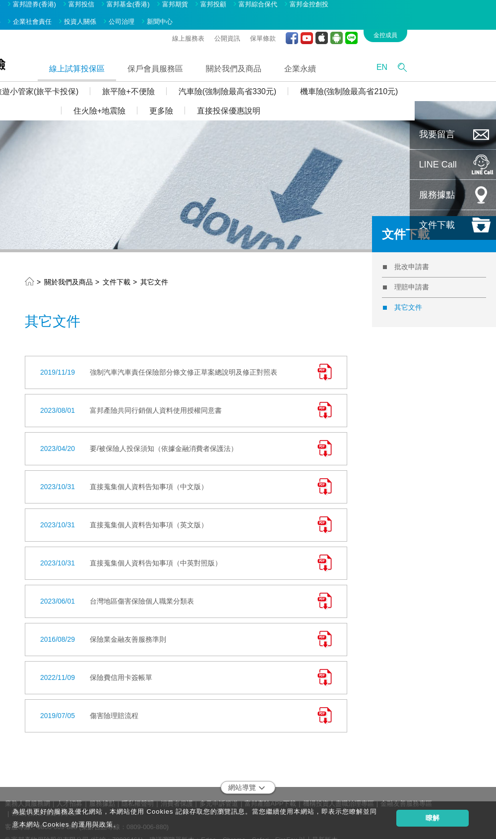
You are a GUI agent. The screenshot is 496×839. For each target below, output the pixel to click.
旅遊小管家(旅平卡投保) (117, 76)
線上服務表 (269, 23)
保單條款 (344, 23)
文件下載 (116, 267)
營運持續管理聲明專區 (43, 798)
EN (463, 52)
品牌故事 (69, 6)
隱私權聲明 (138, 788)
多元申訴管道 (218, 788)
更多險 (242, 96)
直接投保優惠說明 (310, 96)
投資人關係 (161, 6)
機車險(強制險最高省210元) (430, 76)
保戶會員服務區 (236, 53)
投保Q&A (35, 76)
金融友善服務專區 (406, 788)
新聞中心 (241, 6)
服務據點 (102, 788)
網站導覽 (246, 773)
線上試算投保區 (158, 53)
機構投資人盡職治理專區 (338, 788)
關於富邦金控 (24, 6)
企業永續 (381, 53)
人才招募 (69, 788)
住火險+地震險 (181, 96)
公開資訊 (308, 23)
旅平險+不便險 (210, 76)
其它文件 (154, 267)
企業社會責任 (113, 6)
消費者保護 (177, 788)
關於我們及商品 (315, 53)
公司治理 (203, 6)
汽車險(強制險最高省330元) (309, 76)
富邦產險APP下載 (270, 788)
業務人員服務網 (27, 788)
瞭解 (432, 818)
